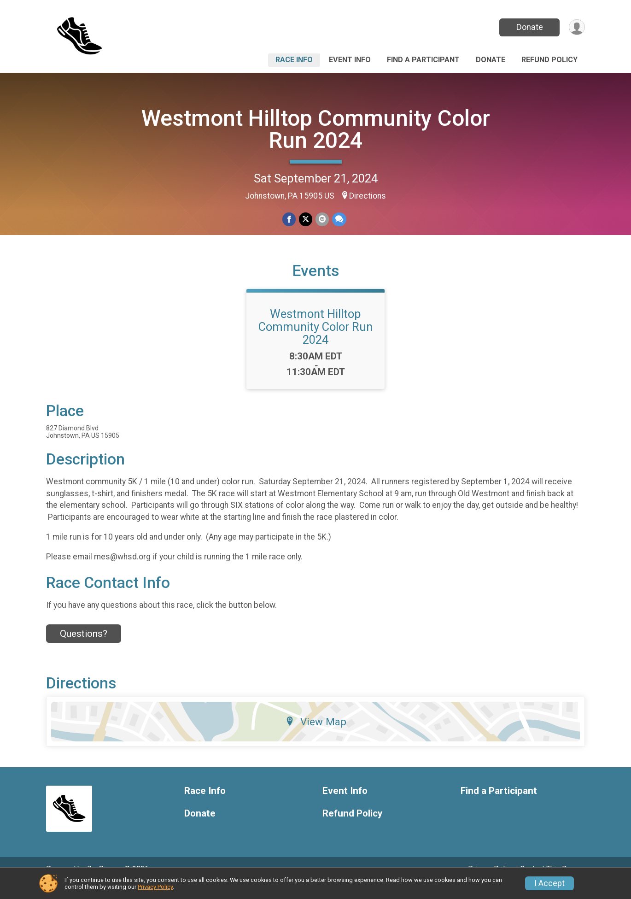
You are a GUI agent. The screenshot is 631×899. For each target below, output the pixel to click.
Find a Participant (423, 59)
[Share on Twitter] (305, 219)
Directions (367, 195)
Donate (528, 27)
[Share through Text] (338, 219)
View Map (315, 734)
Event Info (350, 59)
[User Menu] (576, 27)
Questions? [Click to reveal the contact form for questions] (83, 646)
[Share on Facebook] (289, 219)
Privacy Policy (155, 886)
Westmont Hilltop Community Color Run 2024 (315, 129)
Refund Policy (549, 59)
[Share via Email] (321, 219)
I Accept (549, 883)
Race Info (294, 59)
